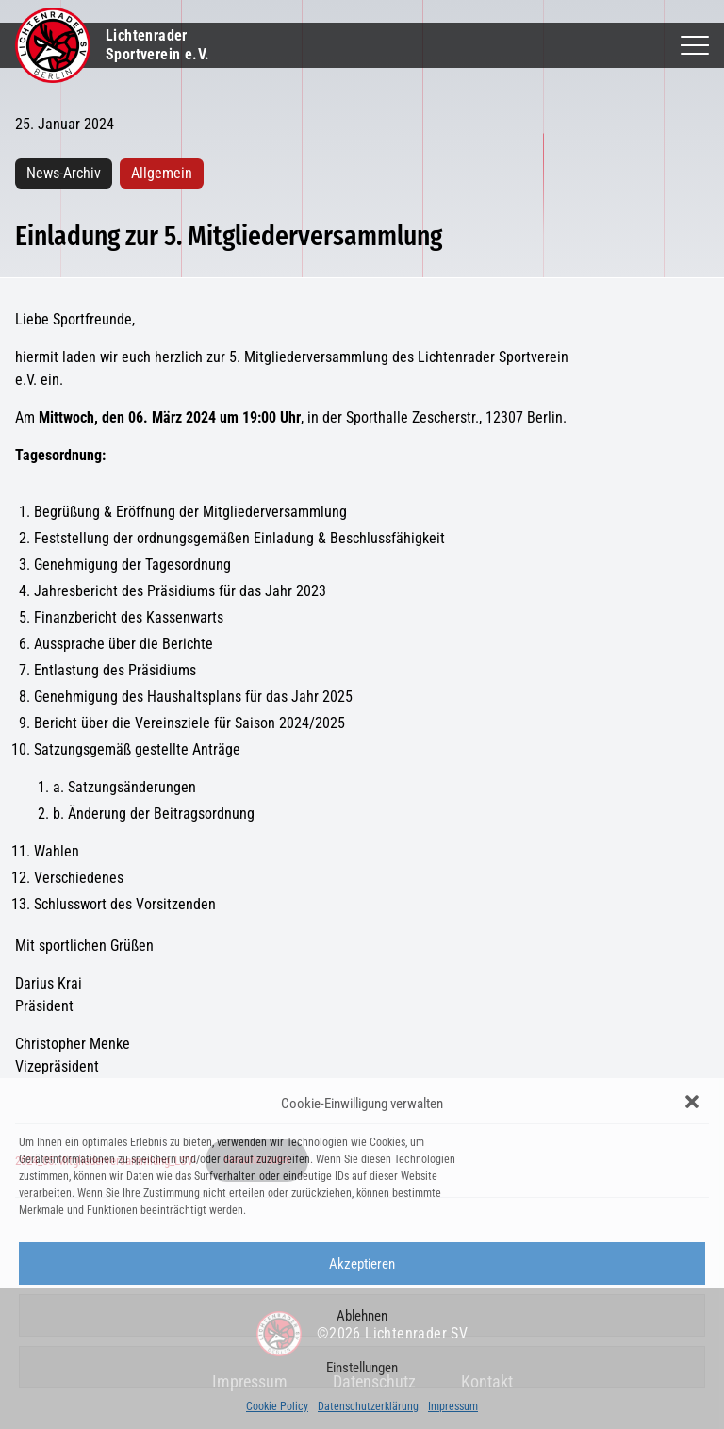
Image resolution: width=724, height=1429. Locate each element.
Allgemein (161, 173)
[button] (694, 1103)
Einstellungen (362, 1367)
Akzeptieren (362, 1263)
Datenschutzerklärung (368, 1406)
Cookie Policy (277, 1406)
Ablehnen (362, 1315)
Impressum (453, 1406)
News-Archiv (63, 173)
